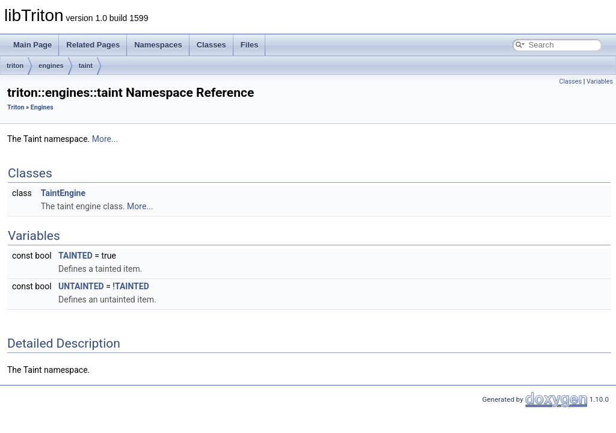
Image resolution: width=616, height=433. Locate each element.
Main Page (32, 44)
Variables (600, 81)
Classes (211, 44)
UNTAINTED (81, 286)
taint (86, 65)
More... (105, 139)
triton (15, 65)
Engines (42, 107)
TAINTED (75, 255)
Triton (15, 107)
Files (250, 44)
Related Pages (93, 44)
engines (51, 65)
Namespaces (158, 44)
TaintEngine (63, 193)
